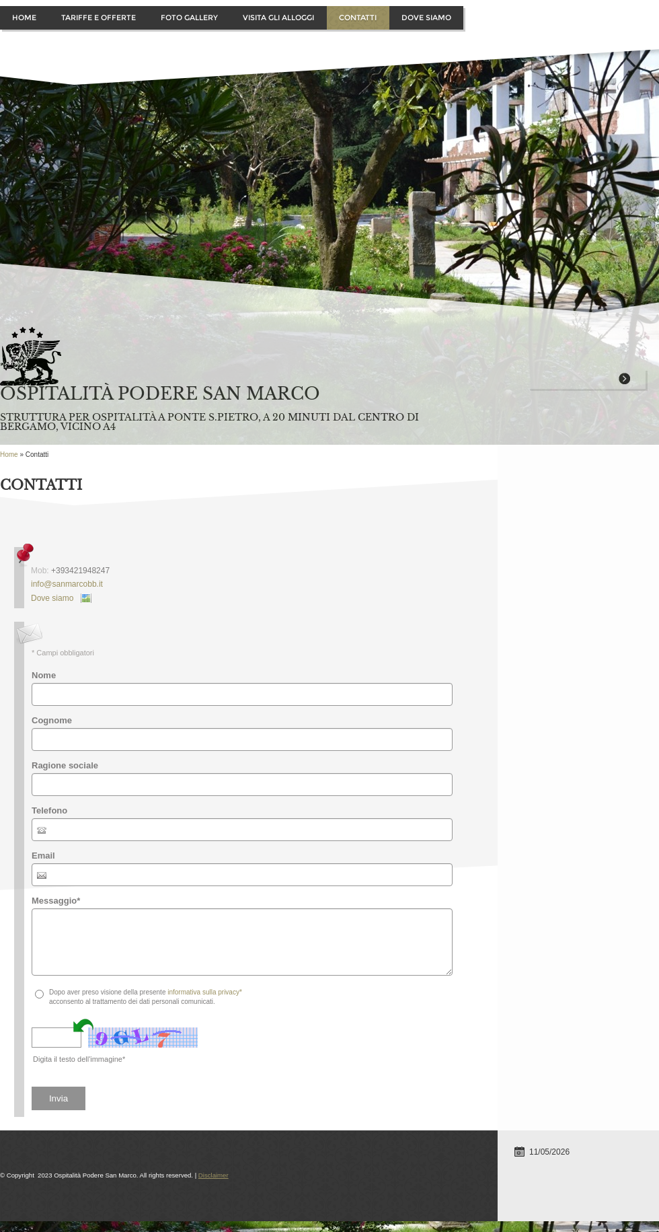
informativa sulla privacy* (204, 992)
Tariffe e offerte (98, 17)
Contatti (358, 17)
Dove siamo (426, 17)
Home (24, 17)
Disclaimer (213, 1175)
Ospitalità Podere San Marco (160, 394)
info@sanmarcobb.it (67, 584)
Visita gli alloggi (278, 17)
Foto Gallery (189, 17)
